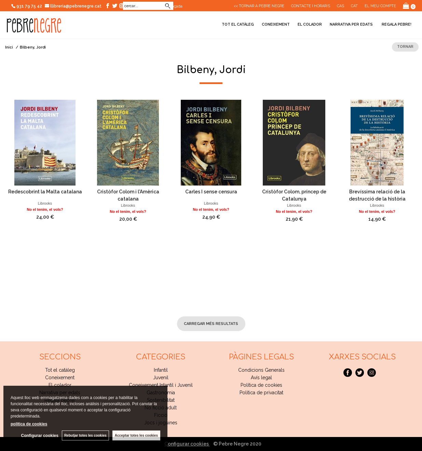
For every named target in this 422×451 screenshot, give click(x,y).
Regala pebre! (396, 24)
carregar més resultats (211, 324)
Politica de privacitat (261, 392)
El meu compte (380, 6)
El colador (310, 24)
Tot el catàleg (238, 24)
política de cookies (29, 424)
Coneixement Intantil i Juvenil (161, 385)
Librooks (45, 203)
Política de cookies (261, 385)
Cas (340, 6)
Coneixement (276, 24)
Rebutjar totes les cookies (85, 435)
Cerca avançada (168, 6)
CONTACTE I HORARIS (310, 6)
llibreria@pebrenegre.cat (73, 6)
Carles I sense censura (211, 191)
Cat (354, 6)
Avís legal (261, 377)
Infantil (161, 370)
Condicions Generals (261, 370)
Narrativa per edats (351, 24)
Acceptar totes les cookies (136, 435)
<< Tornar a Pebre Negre (259, 6)
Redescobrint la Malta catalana (45, 191)
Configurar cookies (187, 444)
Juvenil (160, 377)
